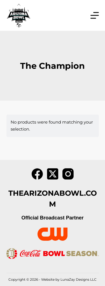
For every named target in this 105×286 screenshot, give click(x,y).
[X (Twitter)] (52, 173)
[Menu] (94, 15)
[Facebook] (37, 173)
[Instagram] (68, 173)
